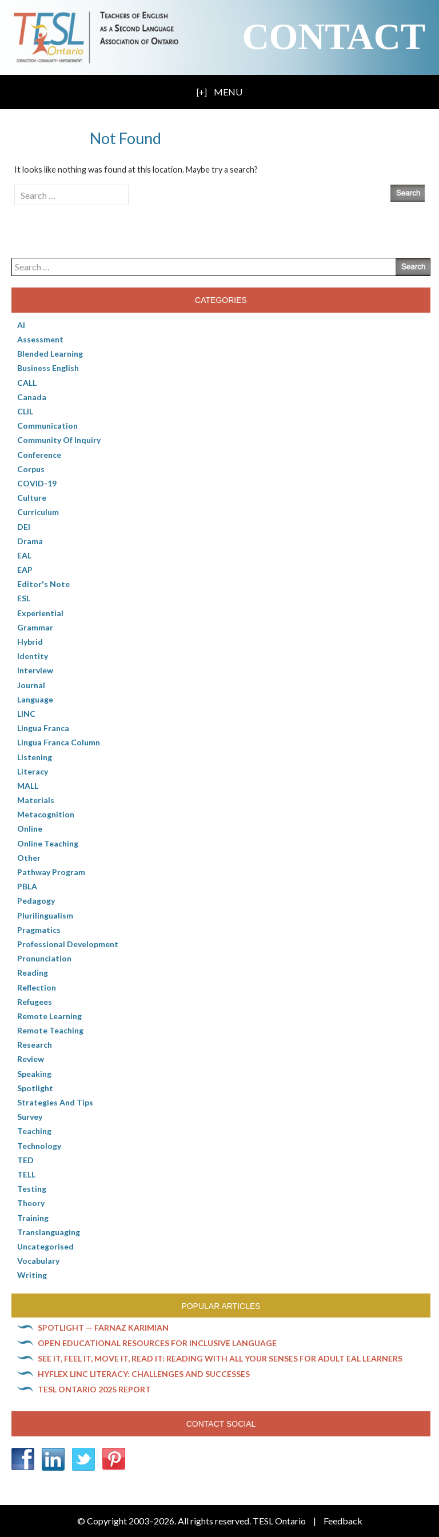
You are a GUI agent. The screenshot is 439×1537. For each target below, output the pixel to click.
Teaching (34, 1131)
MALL (27, 786)
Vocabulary (38, 1260)
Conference (39, 455)
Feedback (343, 1520)
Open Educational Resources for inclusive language (157, 1343)
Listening (34, 757)
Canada (31, 397)
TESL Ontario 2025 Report (94, 1389)
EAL (24, 555)
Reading (32, 972)
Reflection (36, 987)
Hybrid (30, 641)
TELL (26, 1174)
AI (21, 325)
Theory (31, 1203)
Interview (35, 670)
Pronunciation (44, 958)
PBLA (27, 886)
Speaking (34, 1074)
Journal (31, 685)
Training (33, 1218)
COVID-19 (37, 483)
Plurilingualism (45, 915)
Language (35, 699)
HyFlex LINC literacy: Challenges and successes (144, 1374)
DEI (23, 527)
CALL (27, 383)
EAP (25, 569)
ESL (23, 598)
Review (30, 1059)
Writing (32, 1275)
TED (25, 1160)
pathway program (51, 872)
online (29, 828)
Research (34, 1044)
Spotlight (35, 1088)
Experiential (40, 613)
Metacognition (45, 814)
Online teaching (47, 843)
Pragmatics (39, 930)
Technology (39, 1146)
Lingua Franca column (58, 742)
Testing (31, 1188)
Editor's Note (43, 584)
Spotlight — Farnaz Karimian (103, 1327)
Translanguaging (48, 1232)
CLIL (25, 411)
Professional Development (67, 944)
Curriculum (38, 512)
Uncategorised (45, 1246)
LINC (26, 713)
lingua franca (43, 728)
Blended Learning (50, 353)
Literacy (32, 771)
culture (31, 497)
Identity (32, 656)
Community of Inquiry (59, 440)
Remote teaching (50, 1030)
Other (29, 858)
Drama (30, 541)
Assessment (40, 339)
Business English (48, 368)
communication (47, 425)
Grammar (35, 627)
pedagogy (36, 900)
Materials (35, 800)
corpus (31, 469)
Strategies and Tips (55, 1102)
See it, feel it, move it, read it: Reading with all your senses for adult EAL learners (220, 1358)
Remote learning (49, 1016)
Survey (29, 1116)
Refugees (34, 1002)
